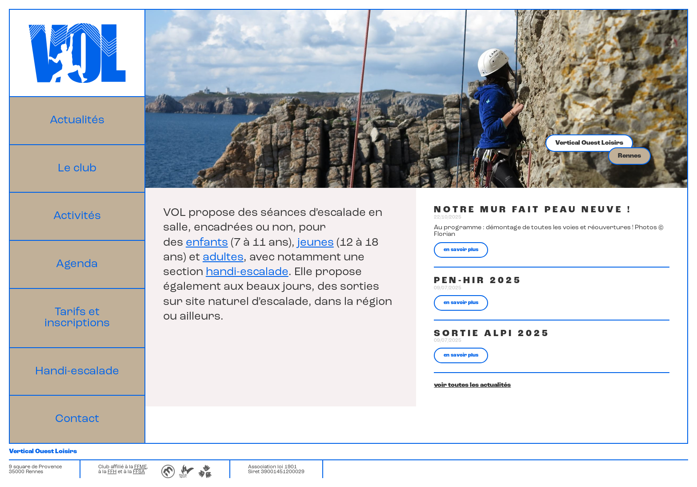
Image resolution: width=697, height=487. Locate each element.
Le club (77, 168)
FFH (112, 472)
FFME (140, 467)
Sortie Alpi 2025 (492, 333)
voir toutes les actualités (472, 385)
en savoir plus (461, 250)
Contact (77, 419)
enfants (207, 242)
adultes (223, 257)
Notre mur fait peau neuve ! (533, 210)
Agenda (77, 264)
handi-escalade (247, 272)
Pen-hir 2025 (478, 280)
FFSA (139, 472)
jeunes (315, 242)
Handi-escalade (77, 371)
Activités (77, 216)
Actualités (77, 120)
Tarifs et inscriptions (77, 318)
